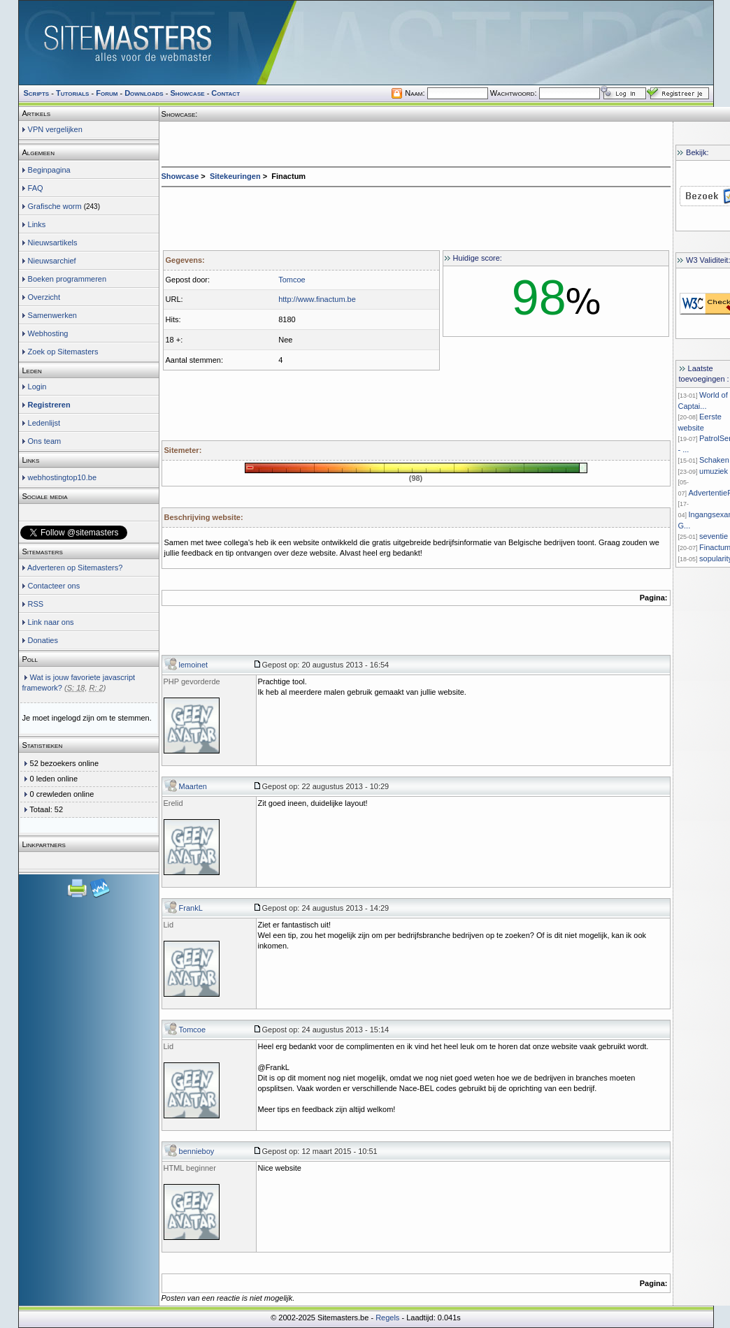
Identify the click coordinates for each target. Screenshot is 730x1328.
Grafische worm (55, 206)
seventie (713, 536)
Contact (225, 93)
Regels (387, 1317)
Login (37, 386)
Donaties (43, 640)
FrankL (191, 908)
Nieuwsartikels (53, 242)
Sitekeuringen (235, 176)
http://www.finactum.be (317, 299)
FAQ (35, 188)
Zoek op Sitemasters (63, 351)
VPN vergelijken (55, 129)
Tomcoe (192, 1029)
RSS (36, 604)
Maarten (193, 786)
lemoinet (193, 665)
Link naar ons (51, 622)
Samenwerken (52, 315)
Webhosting (48, 333)
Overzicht (44, 297)
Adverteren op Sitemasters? (74, 567)
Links (37, 224)
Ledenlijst (44, 423)
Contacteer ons (54, 586)
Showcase (180, 176)
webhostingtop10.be (62, 477)
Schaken (714, 460)
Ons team (45, 441)
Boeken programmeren (67, 279)
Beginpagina (49, 170)
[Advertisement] (415, 215)
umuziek (713, 471)
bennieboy (197, 1151)
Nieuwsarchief (52, 261)
